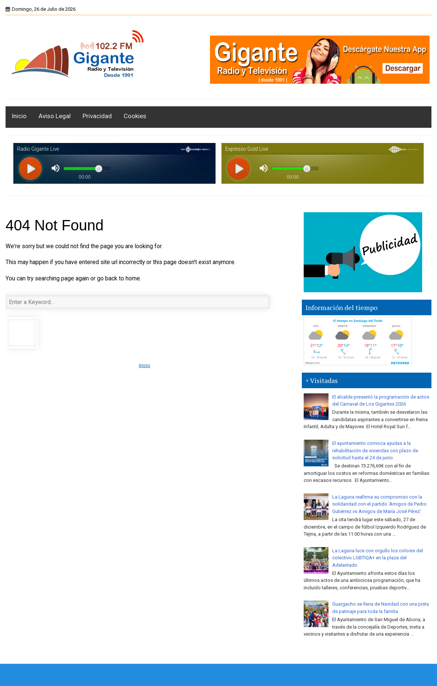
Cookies (135, 116)
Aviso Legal (55, 116)
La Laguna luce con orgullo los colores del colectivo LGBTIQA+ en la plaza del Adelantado (377, 558)
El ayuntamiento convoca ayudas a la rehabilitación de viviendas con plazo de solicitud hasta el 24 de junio (375, 450)
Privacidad (97, 116)
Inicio (19, 116)
